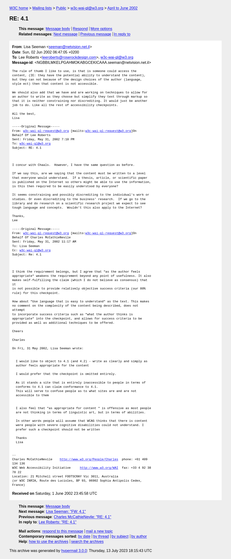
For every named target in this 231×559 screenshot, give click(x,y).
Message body (58, 29)
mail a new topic (99, 531)
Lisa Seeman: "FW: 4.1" (66, 511)
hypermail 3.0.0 (74, 551)
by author (139, 536)
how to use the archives (48, 542)
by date (84, 536)
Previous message (95, 34)
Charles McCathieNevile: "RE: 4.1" (82, 517)
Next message (66, 34)
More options (101, 29)
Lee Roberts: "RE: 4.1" (57, 522)
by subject (120, 536)
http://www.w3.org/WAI (99, 468)
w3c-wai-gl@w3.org (87, 8)
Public (61, 8)
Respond (80, 29)
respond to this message (62, 531)
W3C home (18, 8)
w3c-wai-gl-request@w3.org (46, 131)
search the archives (87, 542)
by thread (101, 536)
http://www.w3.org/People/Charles (89, 459)
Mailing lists (42, 8)
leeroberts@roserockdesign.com (69, 57)
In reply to (122, 34)
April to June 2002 (122, 8)
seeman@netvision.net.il (69, 47)
